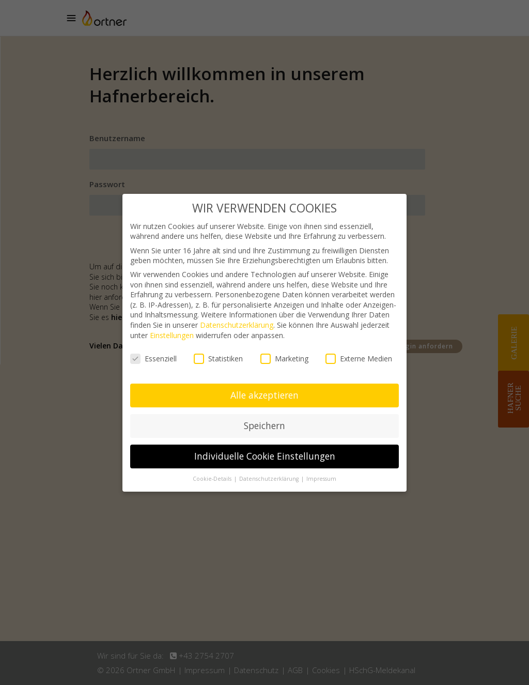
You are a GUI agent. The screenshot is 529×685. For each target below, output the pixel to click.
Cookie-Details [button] (213, 478)
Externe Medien (358, 358)
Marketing (284, 358)
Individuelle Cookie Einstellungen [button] (264, 456)
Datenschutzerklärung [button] (269, 478)
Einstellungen (172, 335)
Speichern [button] (264, 425)
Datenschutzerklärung (236, 325)
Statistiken (218, 358)
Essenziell (153, 358)
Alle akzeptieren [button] (264, 395)
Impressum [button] (321, 478)
